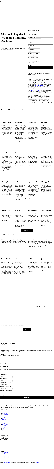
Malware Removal (7, 210)
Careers (4, 419)
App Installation (32, 210)
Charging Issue (32, 122)
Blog (3, 417)
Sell (3, 418)
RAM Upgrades (45, 182)
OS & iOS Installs (46, 210)
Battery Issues (18, 122)
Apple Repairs (5, 414)
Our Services (5, 413)
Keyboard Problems (33, 182)
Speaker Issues (6, 152)
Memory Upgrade (33, 152)
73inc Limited (7, 462)
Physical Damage (19, 182)
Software (17, 210)
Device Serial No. (33, 57)
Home (3, 412)
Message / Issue (33, 61)
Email (31, 45)
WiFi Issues (44, 122)
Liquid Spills (5, 182)
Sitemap (38, 462)
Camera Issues (19, 152)
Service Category (33, 53)
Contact (4, 420)
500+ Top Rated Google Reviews (7, 343)
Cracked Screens (6, 122)
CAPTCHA (30, 65)
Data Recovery (45, 152)
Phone (31, 49)
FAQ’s (3, 415)
